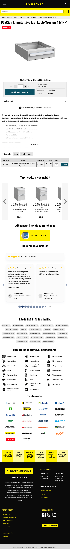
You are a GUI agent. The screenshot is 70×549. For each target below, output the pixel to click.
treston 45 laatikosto (62, 326)
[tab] (6, 154)
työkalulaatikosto (35, 342)
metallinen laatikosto (49, 334)
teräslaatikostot (62, 338)
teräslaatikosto (50, 338)
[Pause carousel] (35, 310)
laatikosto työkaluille (35, 330)
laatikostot (47, 330)
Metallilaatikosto (22, 334)
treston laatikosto (18, 326)
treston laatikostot (22, 342)
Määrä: (12, 86)
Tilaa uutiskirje (50, 525)
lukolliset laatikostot (8, 334)
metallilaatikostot (35, 334)
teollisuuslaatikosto (22, 338)
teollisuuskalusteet (8, 338)
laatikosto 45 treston (12, 330)
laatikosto (23, 330)
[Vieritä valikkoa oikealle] (65, 201)
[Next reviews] (66, 285)
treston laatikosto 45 (47, 326)
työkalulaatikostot (48, 342)
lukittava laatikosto (58, 330)
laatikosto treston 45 (32, 326)
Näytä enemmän (14, 287)
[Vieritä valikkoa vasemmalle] (5, 201)
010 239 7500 (47, 108)
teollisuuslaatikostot (37, 338)
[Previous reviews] (3, 285)
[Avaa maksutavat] (35, 101)
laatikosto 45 (6, 326)
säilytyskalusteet (62, 334)
